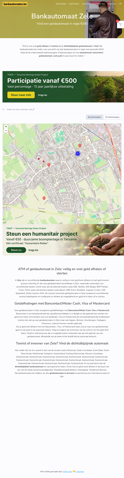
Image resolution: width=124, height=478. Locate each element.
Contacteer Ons (99, 4)
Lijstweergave (94, 117)
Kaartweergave (112, 117)
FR (120, 4)
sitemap (80, 471)
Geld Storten (74, 4)
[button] (75, 151)
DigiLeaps (67, 471)
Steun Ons (112, 4)
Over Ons (86, 4)
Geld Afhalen (61, 4)
